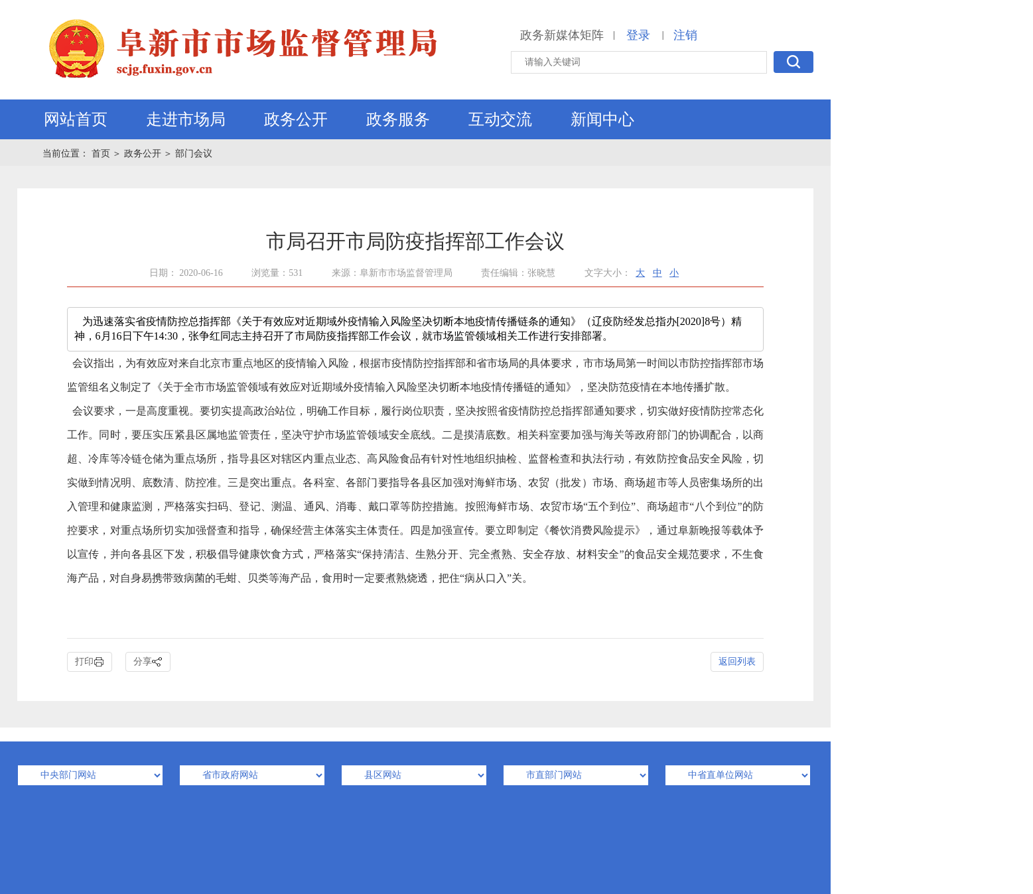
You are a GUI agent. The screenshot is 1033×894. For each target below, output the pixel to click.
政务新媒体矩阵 (562, 35)
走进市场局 (186, 119)
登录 (638, 35)
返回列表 (737, 662)
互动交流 (500, 119)
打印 (89, 662)
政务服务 (398, 119)
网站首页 (75, 119)
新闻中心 (602, 119)
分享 (148, 662)
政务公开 (296, 119)
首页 (102, 154)
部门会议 (193, 154)
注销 (685, 35)
